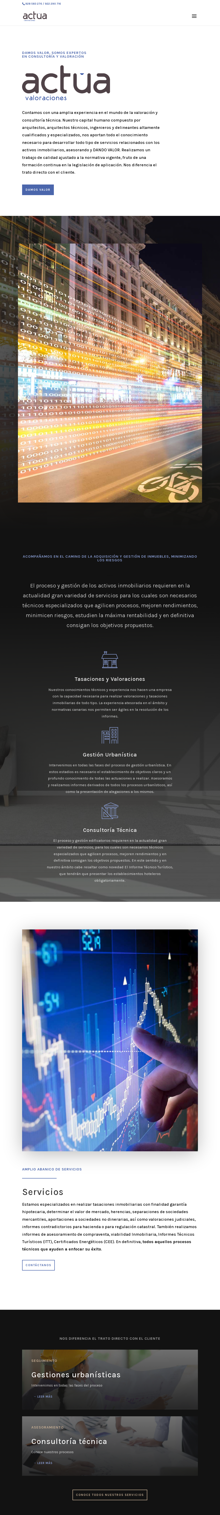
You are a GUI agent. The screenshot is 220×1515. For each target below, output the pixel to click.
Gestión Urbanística (110, 754)
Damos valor (38, 189)
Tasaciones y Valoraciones (110, 679)
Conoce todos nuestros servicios (110, 1495)
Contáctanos (38, 1265)
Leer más (44, 1396)
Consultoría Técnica (110, 830)
